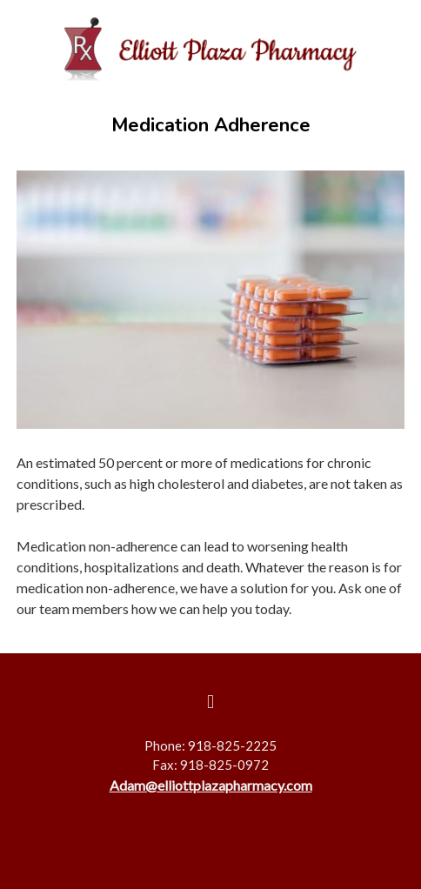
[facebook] (210, 702)
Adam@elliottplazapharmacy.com (211, 785)
